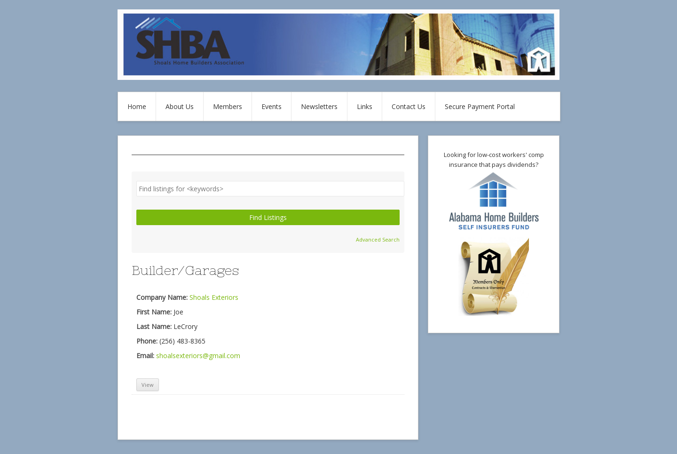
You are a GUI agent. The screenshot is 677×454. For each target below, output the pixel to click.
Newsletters (319, 106)
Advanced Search (378, 239)
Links (364, 106)
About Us (179, 106)
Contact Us (408, 106)
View (148, 384)
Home (136, 106)
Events (271, 106)
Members (227, 106)
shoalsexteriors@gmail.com (198, 355)
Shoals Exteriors (213, 297)
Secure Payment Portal (480, 106)
